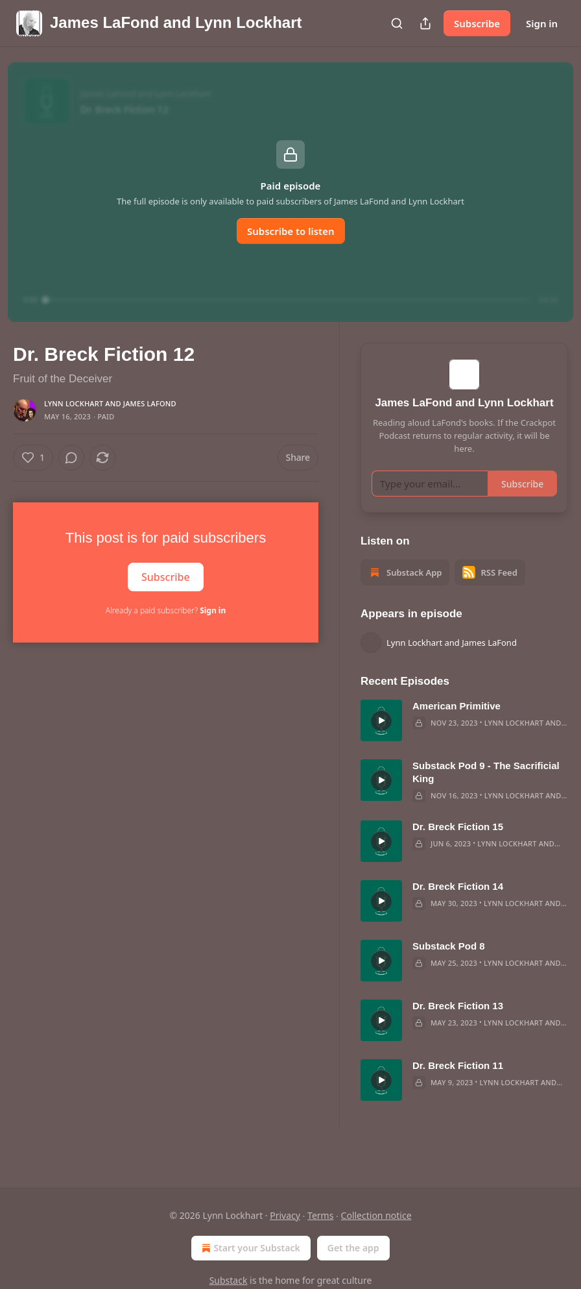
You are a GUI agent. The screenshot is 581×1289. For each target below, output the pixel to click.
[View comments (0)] (71, 458)
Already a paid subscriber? (166, 610)
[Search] (397, 23)
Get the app (353, 1248)
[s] (381, 739)
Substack (228, 1280)
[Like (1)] (33, 458)
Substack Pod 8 (448, 964)
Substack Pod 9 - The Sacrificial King (486, 791)
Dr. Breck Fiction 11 (457, 1084)
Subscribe (477, 23)
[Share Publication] (425, 23)
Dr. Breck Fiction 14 (457, 905)
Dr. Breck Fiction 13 (457, 1024)
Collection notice (376, 1215)
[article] (464, 739)
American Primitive (456, 724)
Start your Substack (249, 1248)
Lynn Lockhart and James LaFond (110, 403)
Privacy (285, 1215)
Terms (320, 1215)
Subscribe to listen (291, 231)
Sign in (542, 23)
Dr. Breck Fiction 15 (457, 845)
